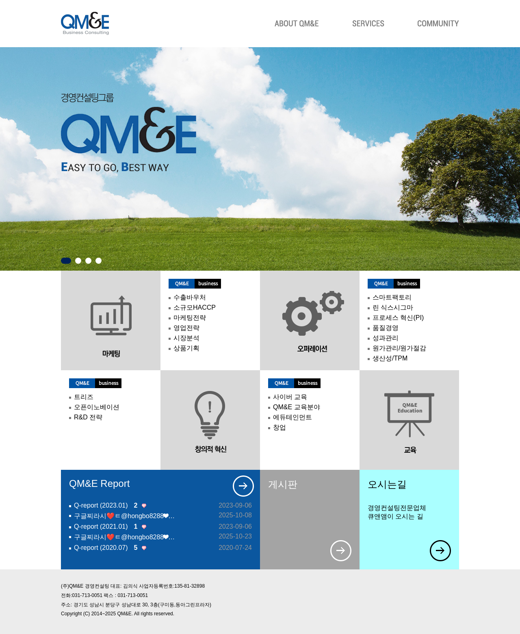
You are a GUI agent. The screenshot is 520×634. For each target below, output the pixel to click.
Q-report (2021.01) (105, 526)
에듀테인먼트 (292, 417)
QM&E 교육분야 (296, 407)
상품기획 (186, 348)
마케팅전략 (189, 317)
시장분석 (186, 337)
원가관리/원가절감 (399, 348)
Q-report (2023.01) (105, 505)
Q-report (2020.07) (105, 547)
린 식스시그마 (393, 307)
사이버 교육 (290, 396)
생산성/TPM (390, 358)
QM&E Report (99, 483)
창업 (279, 427)
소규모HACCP (194, 307)
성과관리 (386, 337)
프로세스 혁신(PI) (398, 317)
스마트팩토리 (392, 297)
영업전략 (186, 327)
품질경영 (386, 327)
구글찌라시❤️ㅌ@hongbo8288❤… (124, 515)
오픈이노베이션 (96, 407)
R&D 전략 (88, 417)
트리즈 (83, 396)
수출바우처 (189, 297)
